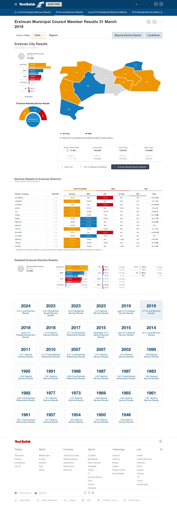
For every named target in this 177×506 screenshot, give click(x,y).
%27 (43, 115)
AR (140, 4)
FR (144, 4)
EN (137, 4)
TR (133, 4)
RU (147, 4)
